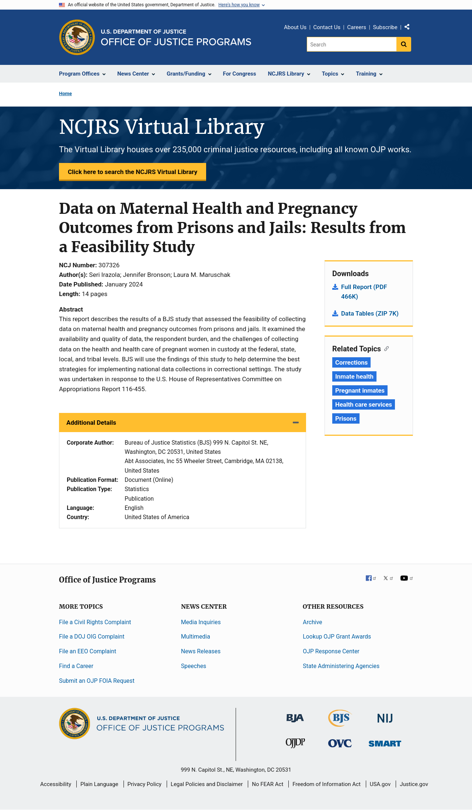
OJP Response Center (331, 651)
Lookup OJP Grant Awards (337, 636)
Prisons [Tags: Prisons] (346, 418)
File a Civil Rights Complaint (95, 622)
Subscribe (385, 27)
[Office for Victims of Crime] (340, 743)
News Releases (201, 651)
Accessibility (55, 784)
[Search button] (403, 44)
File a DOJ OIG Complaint (91, 636)
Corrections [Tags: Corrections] (351, 362)
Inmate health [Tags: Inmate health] (354, 376)
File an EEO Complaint (87, 651)
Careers (356, 27)
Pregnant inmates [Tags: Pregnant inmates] (360, 390)
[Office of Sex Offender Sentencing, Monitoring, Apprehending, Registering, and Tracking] (385, 741)
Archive (312, 622)
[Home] (176, 37)
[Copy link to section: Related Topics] (385, 348)
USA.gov (380, 784)
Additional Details (91, 422)
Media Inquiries (201, 622)
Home (65, 93)
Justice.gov (414, 784)
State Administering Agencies (341, 666)
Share (409, 28)
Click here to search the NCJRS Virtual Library (132, 171)
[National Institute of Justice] (385, 714)
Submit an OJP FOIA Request (97, 680)
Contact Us (327, 27)
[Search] (351, 44)
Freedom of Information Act (326, 784)
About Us (295, 27)
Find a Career (76, 666)
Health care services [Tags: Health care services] (363, 404)
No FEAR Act (267, 784)
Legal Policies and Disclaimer (207, 784)
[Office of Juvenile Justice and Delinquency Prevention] (295, 744)
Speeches (193, 666)
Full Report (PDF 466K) (364, 291)
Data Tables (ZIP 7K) (370, 313)
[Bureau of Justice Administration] (295, 714)
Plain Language (99, 784)
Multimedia (195, 636)
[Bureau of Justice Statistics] (340, 723)
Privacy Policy (145, 784)
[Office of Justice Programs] (77, 37)
